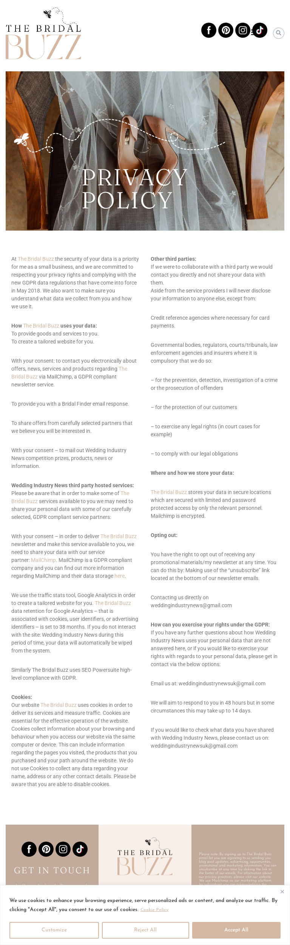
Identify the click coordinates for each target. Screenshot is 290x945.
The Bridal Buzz (169, 492)
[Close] (282, 891)
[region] (145, 915)
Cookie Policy (156, 910)
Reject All (145, 930)
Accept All (236, 930)
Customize (54, 930)
